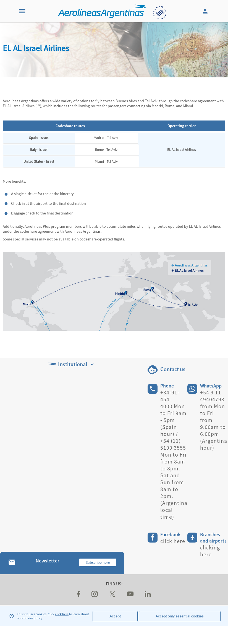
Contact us (172, 369)
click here (62, 614)
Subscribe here (98, 562)
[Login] (206, 11)
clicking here (210, 551)
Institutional (71, 364)
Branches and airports (213, 537)
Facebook (170, 534)
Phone (167, 386)
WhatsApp (211, 386)
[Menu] (22, 11)
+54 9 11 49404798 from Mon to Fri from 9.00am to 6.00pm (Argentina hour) (213, 420)
